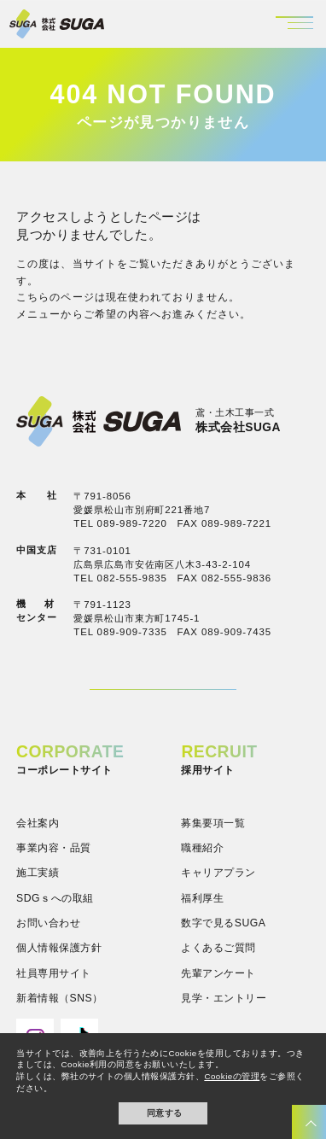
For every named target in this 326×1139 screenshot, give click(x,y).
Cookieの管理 (231, 1076)
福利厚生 (202, 898)
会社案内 (37, 823)
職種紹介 (202, 848)
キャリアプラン (218, 873)
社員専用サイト (53, 973)
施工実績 (37, 873)
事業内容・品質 (53, 848)
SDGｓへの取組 (54, 898)
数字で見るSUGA (223, 923)
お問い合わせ (48, 923)
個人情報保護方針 (59, 948)
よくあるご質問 (218, 948)
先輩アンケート (218, 973)
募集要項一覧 (213, 823)
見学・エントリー (223, 998)
